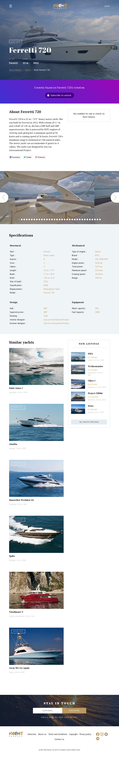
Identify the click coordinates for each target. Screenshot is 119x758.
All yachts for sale (89, 422)
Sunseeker (12, 504)
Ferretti (13, 63)
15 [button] (54, 219)
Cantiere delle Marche (16, 616)
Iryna (90, 405)
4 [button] (27, 219)
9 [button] (39, 219)
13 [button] (49, 219)
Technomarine (95, 366)
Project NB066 (95, 393)
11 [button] (44, 219)
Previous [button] (4, 197)
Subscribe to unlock (60, 95)
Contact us (59, 739)
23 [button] (75, 219)
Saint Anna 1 (16, 388)
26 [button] (82, 219)
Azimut (90, 360)
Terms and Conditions (57, 734)
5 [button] (29, 219)
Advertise (32, 734)
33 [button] (100, 219)
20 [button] (67, 219)
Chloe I (91, 380)
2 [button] (22, 219)
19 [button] (64, 219)
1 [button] (19, 219)
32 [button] (97, 219)
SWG (90, 353)
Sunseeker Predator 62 (21, 499)
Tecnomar (12, 560)
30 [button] (92, 219)
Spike (12, 555)
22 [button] (72, 219)
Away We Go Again (19, 667)
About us (42, 734)
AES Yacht (91, 400)
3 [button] (24, 219)
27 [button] (85, 219)
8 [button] (37, 219)
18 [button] (62, 219)
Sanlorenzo (91, 387)
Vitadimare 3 (16, 611)
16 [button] (57, 219)
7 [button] (34, 219)
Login (107, 6)
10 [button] (42, 219)
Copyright (73, 734)
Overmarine (92, 373)
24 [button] (77, 219)
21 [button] (70, 219)
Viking (11, 672)
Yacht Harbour (60, 7)
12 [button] (47, 219)
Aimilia (13, 444)
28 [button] (87, 219)
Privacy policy (85, 734)
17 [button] (59, 219)
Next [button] (115, 197)
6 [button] (32, 219)
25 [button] (80, 219)
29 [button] (90, 219)
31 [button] (95, 219)
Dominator (12, 392)
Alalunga (12, 448)
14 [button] (52, 219)
